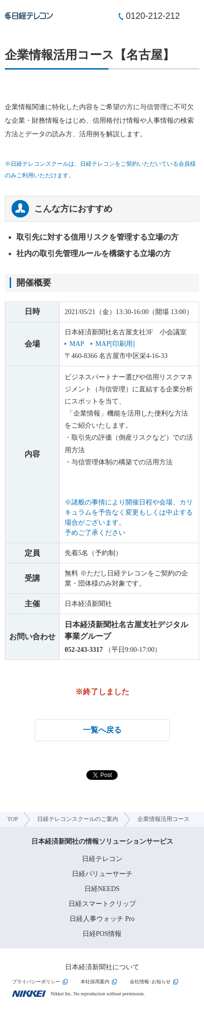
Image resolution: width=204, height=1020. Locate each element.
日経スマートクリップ (102, 903)
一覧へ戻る (102, 730)
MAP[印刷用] (115, 343)
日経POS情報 (102, 933)
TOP (12, 819)
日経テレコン (102, 858)
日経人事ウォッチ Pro (102, 918)
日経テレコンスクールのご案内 (77, 819)
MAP (76, 343)
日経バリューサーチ (102, 873)
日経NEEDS (102, 888)
